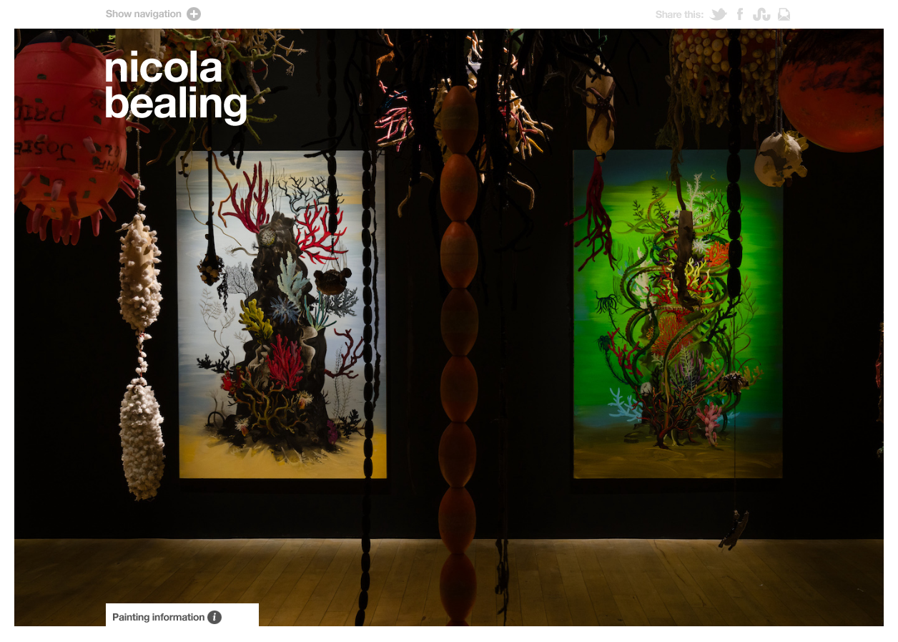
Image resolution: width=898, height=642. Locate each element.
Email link (784, 14)
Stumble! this (765, 14)
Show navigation (449, 14)
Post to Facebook (745, 14)
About (182, 615)
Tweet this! (723, 14)
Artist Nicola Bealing (176, 88)
